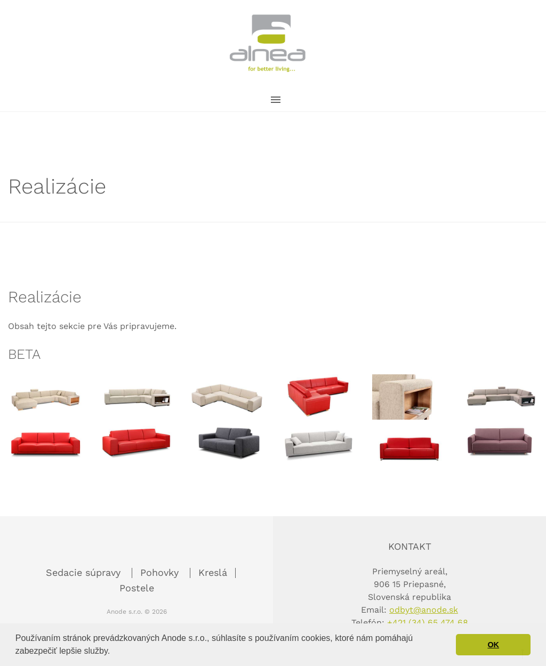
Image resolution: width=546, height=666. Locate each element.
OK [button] (493, 644)
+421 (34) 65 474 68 (427, 622)
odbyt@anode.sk (423, 610)
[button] (114, 652)
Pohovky (161, 572)
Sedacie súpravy (85, 572)
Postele (136, 587)
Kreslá (212, 572)
